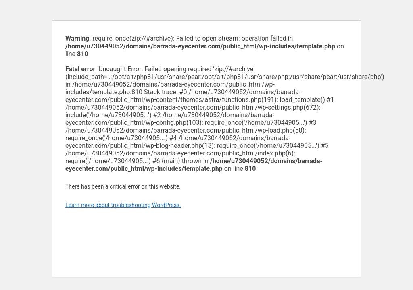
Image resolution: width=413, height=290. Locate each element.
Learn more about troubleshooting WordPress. (123, 205)
